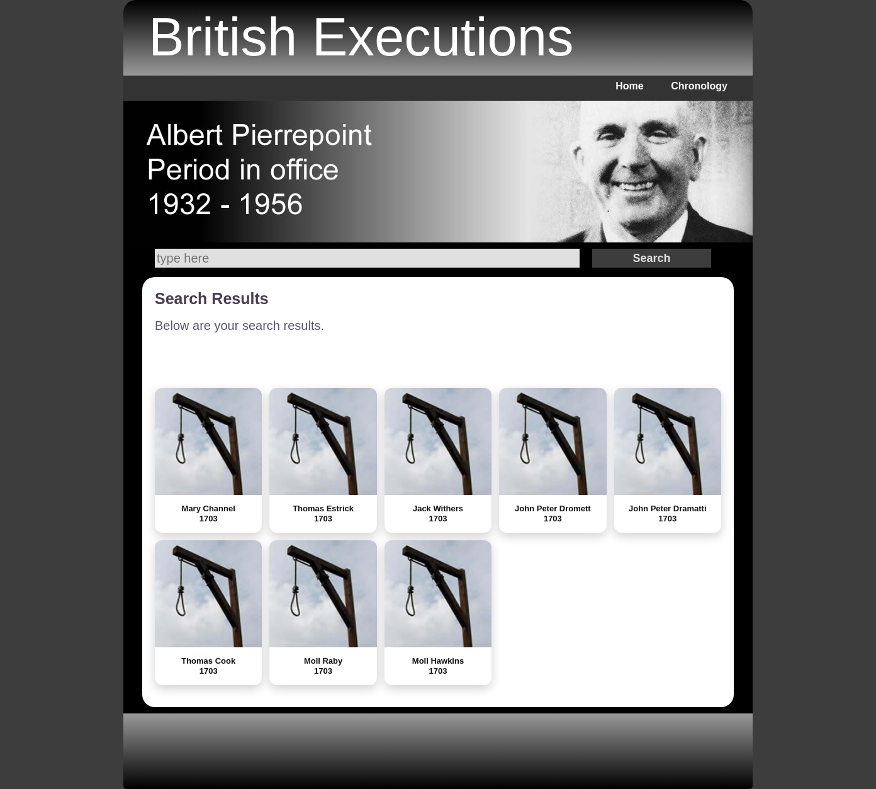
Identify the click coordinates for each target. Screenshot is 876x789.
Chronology (699, 86)
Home (629, 86)
